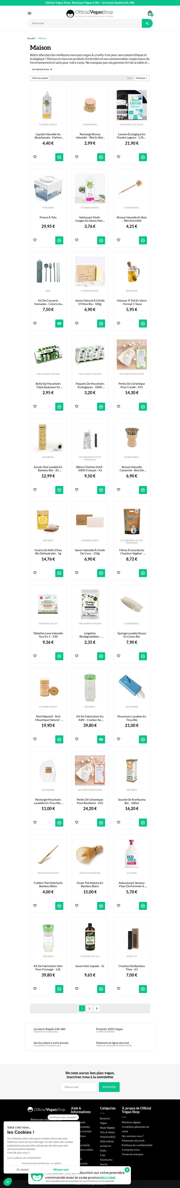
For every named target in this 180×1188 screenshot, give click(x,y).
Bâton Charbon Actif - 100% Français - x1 (90, 468)
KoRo (103, 1150)
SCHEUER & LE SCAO (131, 124)
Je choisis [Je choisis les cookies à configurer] (23, 1169)
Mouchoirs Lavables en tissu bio (132, 718)
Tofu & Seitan (107, 1132)
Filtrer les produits (40, 78)
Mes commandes (80, 1126)
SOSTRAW (132, 291)
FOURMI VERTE (48, 124)
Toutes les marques (132, 1154)
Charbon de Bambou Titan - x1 (132, 967)
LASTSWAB (132, 706)
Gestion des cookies (82, 1149)
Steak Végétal (107, 1127)
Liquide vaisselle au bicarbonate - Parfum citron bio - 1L (48, 136)
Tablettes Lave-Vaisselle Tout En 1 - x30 (48, 635)
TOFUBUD (48, 207)
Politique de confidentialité (137, 1145)
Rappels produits (80, 1145)
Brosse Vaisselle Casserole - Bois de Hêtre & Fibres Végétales (132, 468)
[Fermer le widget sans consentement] (63, 1117)
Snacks (104, 1164)
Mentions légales (131, 1122)
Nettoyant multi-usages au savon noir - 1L (90, 219)
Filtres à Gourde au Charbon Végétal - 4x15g (132, 551)
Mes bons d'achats (81, 1131)
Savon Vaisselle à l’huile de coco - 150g (90, 551)
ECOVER (132, 873)
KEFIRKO (48, 540)
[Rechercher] (84, 23)
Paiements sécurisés (133, 1140)
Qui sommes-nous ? (133, 1136)
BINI (48, 291)
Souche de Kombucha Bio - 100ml (132, 801)
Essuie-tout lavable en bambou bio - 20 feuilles (48, 468)
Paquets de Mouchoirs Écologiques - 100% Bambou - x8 (90, 385)
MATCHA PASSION (48, 873)
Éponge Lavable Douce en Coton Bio (132, 635)
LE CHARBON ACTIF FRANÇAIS (90, 458)
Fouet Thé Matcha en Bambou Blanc (90, 884)
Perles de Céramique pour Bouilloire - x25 (90, 801)
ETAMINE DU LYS (48, 623)
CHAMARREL (90, 124)
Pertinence (142, 78)
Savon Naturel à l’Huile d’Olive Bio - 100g (90, 302)
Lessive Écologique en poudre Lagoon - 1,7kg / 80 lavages (132, 136)
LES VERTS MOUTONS (132, 374)
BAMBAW (48, 457)
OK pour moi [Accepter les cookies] (61, 1169)
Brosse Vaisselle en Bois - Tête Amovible (132, 219)
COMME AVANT (90, 291)
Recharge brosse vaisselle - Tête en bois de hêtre (90, 136)
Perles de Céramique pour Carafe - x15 (132, 385)
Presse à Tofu (48, 217)
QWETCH (132, 956)
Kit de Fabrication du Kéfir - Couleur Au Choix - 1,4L (90, 718)
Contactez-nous (131, 1149)
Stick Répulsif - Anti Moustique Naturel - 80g (48, 718)
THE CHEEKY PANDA (48, 374)
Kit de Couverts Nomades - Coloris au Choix (48, 302)
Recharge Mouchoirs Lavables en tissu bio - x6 (48, 801)
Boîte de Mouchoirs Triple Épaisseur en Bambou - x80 (48, 385)
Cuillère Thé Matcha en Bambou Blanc (48, 884)
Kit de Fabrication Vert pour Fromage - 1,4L (48, 967)
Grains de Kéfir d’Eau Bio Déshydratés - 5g (48, 551)
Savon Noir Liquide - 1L (89, 966)
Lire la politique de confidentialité (24, 1158)
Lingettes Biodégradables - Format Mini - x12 (90, 635)
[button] (42, 69)
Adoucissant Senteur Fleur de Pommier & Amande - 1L (132, 884)
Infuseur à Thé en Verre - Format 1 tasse (132, 302)
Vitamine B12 (107, 1136)
